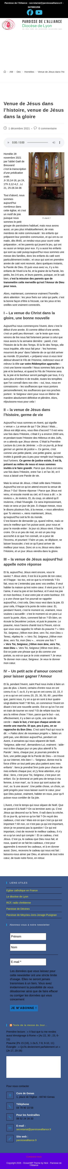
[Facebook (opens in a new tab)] (30, 12)
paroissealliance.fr (26, 1140)
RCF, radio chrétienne (18, 902)
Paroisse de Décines (18, 908)
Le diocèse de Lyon (17, 896)
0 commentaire (47, 128)
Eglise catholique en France (22, 890)
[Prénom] (28, 936)
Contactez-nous (34, 1156)
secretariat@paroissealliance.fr (33, 1129)
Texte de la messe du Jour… (30, 1025)
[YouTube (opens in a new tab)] (38, 12)
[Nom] (28, 947)
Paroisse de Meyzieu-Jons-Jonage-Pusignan (31, 915)
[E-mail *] (28, 962)
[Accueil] (5, 71)
